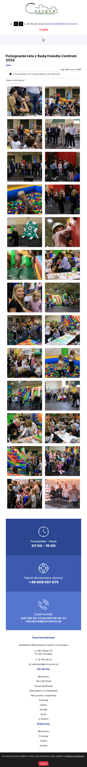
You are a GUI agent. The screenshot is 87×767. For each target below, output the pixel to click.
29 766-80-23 (34, 24)
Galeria (43, 705)
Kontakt (43, 709)
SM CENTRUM (43, 681)
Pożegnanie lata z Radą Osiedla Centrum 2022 (37, 74)
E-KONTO (43, 719)
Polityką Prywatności (74, 756)
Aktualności (43, 676)
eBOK (45, 29)
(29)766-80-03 (56, 618)
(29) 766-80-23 (31, 618)
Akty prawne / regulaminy (43, 695)
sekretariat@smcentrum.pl (61, 24)
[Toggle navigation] (43, 40)
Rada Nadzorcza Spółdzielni (43, 690)
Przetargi (43, 700)
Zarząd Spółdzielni (43, 686)
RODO (43, 714)
